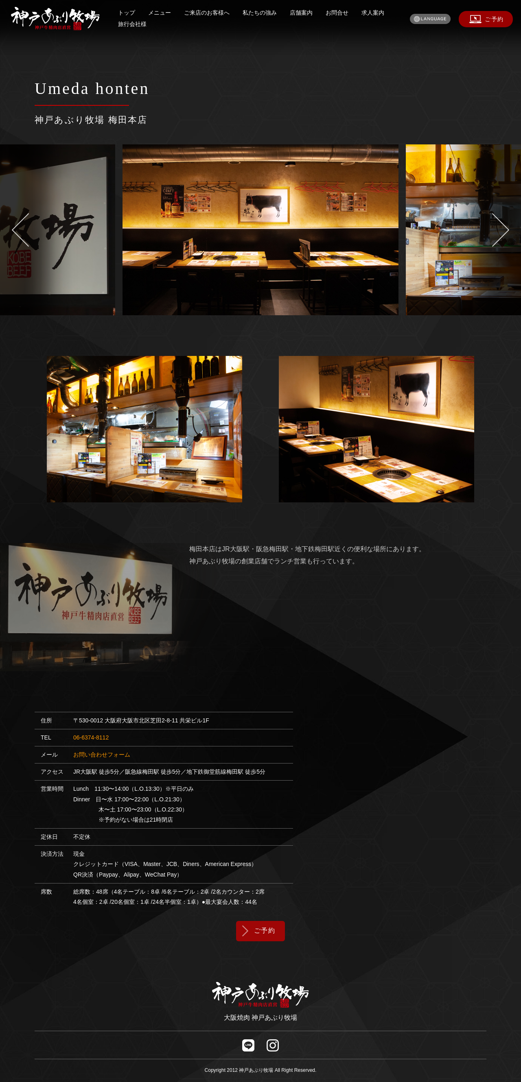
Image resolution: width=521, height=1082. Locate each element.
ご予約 (265, 930)
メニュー (159, 12)
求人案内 (372, 12)
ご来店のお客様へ (207, 12)
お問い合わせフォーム (101, 754)
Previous (40, 229)
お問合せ (337, 12)
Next (480, 229)
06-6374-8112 (91, 737)
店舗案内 (301, 12)
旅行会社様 (132, 24)
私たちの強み (260, 12)
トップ (126, 12)
